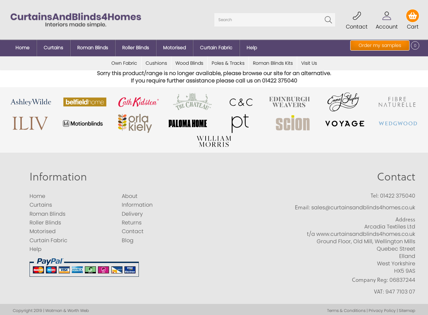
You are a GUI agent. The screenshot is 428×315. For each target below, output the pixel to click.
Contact (396, 173)
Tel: (375, 193)
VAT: (379, 289)
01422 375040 (397, 193)
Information (58, 173)
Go (328, 18)
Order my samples (380, 45)
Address (405, 216)
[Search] (274, 18)
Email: (302, 205)
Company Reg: (370, 277)
